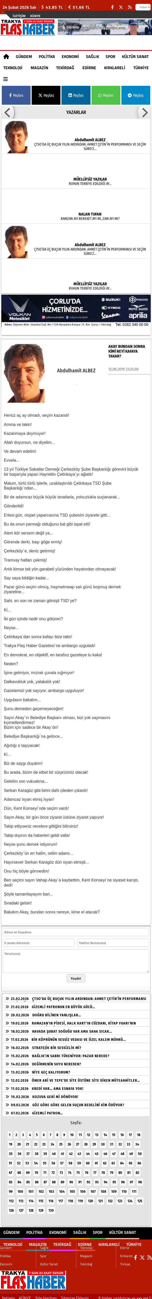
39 (45, 1151)
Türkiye (141, 68)
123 (120, 1198)
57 (62, 1160)
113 (21, 1198)
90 (71, 1179)
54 (36, 1160)
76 (86, 1169)
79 (111, 1169)
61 (96, 1160)
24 (52, 1141)
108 (103, 1188)
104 (62, 1188)
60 (88, 1160)
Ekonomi (70, 56)
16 (122, 1132)
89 (62, 1179)
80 (120, 1169)
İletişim (19, 15)
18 (138, 1132)
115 (41, 1198)
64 (122, 1160)
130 (51, 1207)
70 (36, 1169)
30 (103, 1141)
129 (41, 1207)
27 (77, 1141)
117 (60, 1198)
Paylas (16, 95)
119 (80, 1198)
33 (128, 1141)
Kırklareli (114, 68)
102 (41, 1188)
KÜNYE (35, 15)
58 (70, 1160)
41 (62, 1151)
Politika (47, 56)
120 (90, 1198)
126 (11, 1207)
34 (137, 1141)
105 (72, 1188)
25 (60, 1141)
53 (27, 1160)
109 (114, 1188)
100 (20, 1188)
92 (88, 1179)
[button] (7, 112)
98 (140, 1179)
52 (18, 1160)
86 (37, 1179)
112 (11, 1198)
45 (96, 1151)
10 (72, 1132)
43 (79, 1151)
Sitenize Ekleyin (75, 1295)
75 (78, 1169)
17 (130, 1132)
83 (10, 1179)
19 (10, 1141)
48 (122, 1151)
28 (85, 1141)
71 (44, 1169)
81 (129, 1169)
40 (54, 1151)
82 (137, 1169)
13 (96, 1132)
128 (31, 1207)
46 (105, 1151)
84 (19, 1179)
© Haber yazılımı (125, 1295)
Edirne (89, 68)
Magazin (39, 68)
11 (80, 1132)
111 (134, 1188)
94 (105, 1179)
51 (10, 1160)
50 (140, 1151)
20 (19, 1141)
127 (21, 1207)
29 (94, 1141)
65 (130, 1160)
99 (10, 1188)
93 (97, 1179)
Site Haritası (46, 1295)
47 (114, 1151)
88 (54, 1179)
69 (28, 1169)
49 (131, 1151)
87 (45, 1179)
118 (70, 1198)
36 (19, 1151)
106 (82, 1188)
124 (130, 1198)
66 (139, 1160)
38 (36, 1151)
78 (103, 1169)
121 (100, 1198)
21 (27, 1141)
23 (44, 1141)
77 (94, 1169)
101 (30, 1188)
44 (88, 1151)
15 (113, 1132)
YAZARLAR (76, 112)
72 (53, 1169)
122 (110, 1198)
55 (44, 1160)
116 (50, 1198)
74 (69, 1169)
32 (120, 1141)
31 (111, 1141)
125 (139, 1198)
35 (10, 1151)
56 (53, 1160)
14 (105, 1132)
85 (28, 1179)
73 (61, 1169)
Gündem (24, 56)
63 (113, 1160)
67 (10, 1169)
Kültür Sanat (135, 56)
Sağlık (92, 56)
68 (19, 1169)
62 (104, 1160)
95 (114, 1179)
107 (93, 1188)
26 (69, 1141)
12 (88, 1132)
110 (124, 1188)
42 (70, 1151)
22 (35, 1141)
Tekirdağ (65, 68)
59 (79, 1160)
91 (80, 1179)
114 (31, 1198)
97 (131, 1179)
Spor (110, 56)
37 (28, 1151)
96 (123, 1179)
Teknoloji (12, 68)
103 (51, 1188)
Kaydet (76, 975)
